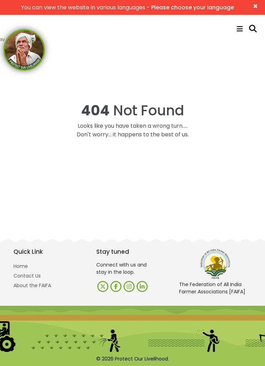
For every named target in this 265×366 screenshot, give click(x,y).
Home (20, 266)
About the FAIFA (32, 285)
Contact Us (27, 275)
